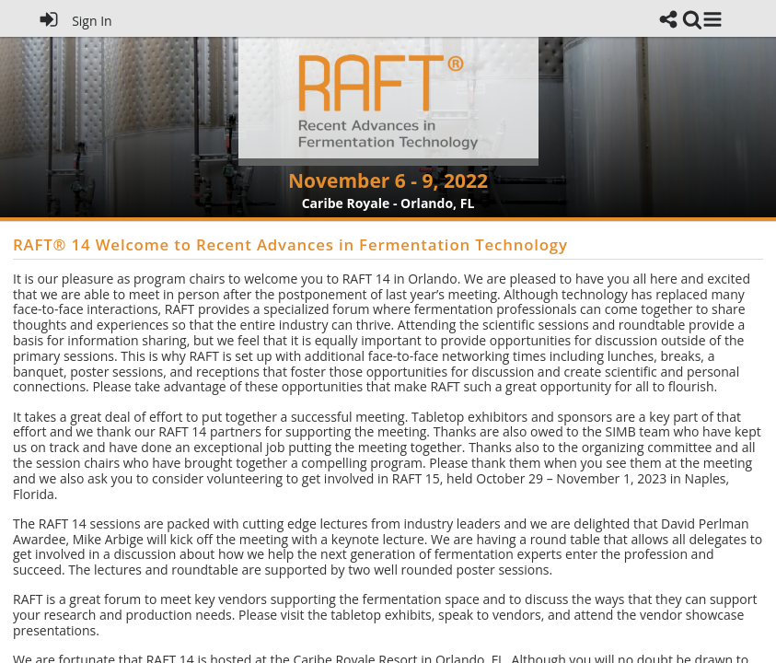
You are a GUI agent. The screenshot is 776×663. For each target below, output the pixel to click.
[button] (712, 19)
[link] (692, 19)
